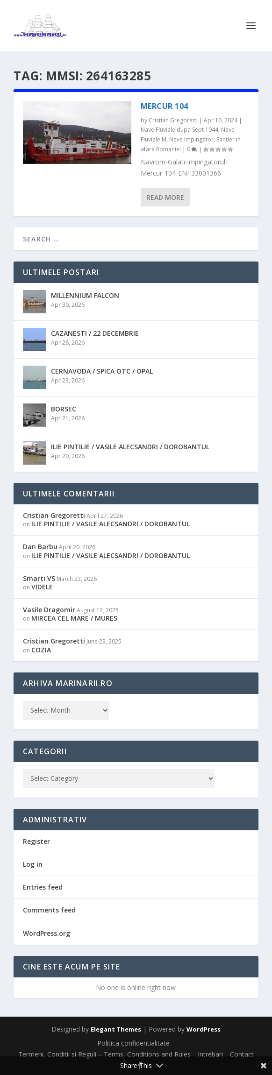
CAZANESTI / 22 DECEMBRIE (95, 333)
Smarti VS (39, 578)
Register (36, 841)
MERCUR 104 (164, 106)
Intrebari (210, 1054)
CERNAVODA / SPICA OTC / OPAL (102, 371)
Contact (242, 1054)
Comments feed (49, 909)
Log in (33, 864)
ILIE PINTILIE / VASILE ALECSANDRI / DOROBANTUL (130, 446)
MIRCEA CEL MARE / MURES (74, 618)
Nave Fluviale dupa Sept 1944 (179, 130)
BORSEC (63, 408)
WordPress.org (46, 933)
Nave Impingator (191, 139)
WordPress (203, 1029)
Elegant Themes (116, 1029)
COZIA (41, 649)
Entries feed (43, 887)
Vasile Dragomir (49, 609)
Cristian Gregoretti (173, 120)
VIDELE (42, 586)
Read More (165, 197)
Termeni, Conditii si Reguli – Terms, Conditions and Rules (104, 1054)
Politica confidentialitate (133, 1043)
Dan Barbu (40, 546)
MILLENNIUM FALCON (85, 295)
